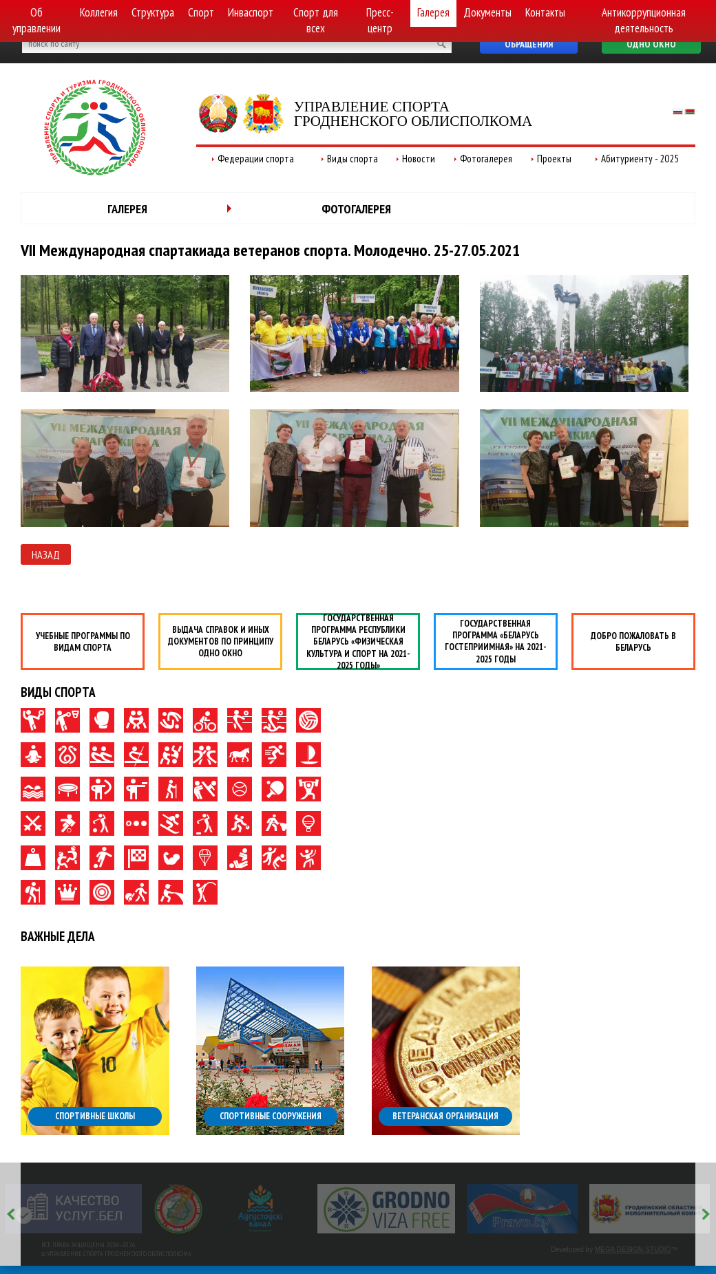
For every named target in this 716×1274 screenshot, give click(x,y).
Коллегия (99, 12)
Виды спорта (352, 158)
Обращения (529, 44)
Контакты (545, 12)
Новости (418, 158)
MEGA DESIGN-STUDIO (633, 1249)
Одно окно (651, 44)
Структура (152, 12)
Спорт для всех (315, 20)
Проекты (554, 158)
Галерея (433, 12)
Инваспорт (250, 12)
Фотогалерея (486, 158)
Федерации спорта (256, 158)
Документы (487, 12)
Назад (46, 554)
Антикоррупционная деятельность (644, 20)
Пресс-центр (380, 20)
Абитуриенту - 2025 (640, 158)
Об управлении (36, 20)
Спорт (201, 12)
